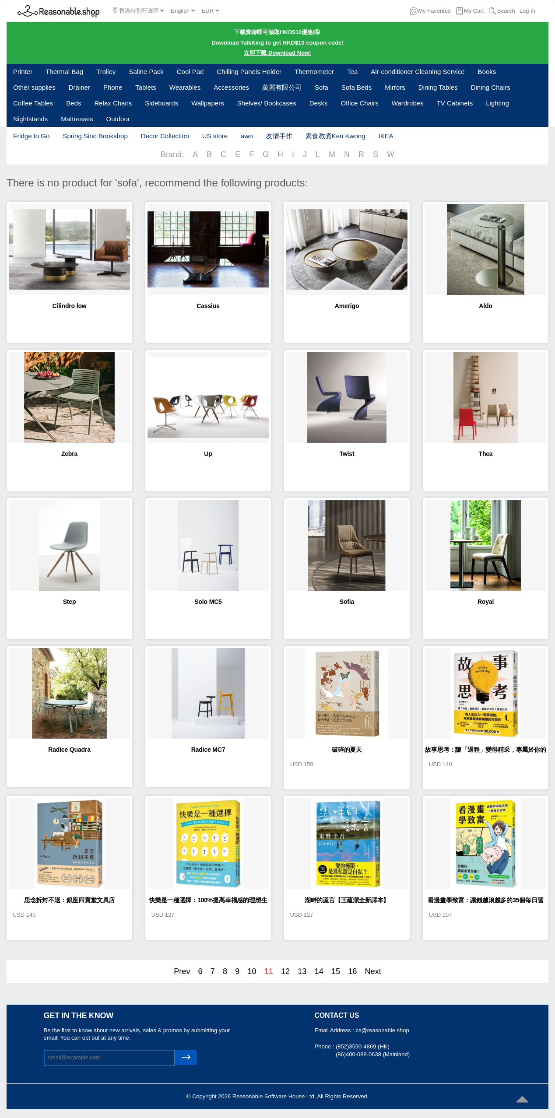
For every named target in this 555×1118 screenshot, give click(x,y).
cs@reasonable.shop (382, 1030)
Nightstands (30, 119)
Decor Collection (165, 136)
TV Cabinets (455, 103)
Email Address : (335, 1030)
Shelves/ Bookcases (266, 103)
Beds (73, 103)
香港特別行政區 (138, 10)
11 (268, 971)
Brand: (172, 154)
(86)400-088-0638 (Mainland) (373, 1054)
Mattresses (77, 119)
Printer (22, 71)
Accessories (231, 87)
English (182, 10)
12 (285, 971)
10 (251, 971)
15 (335, 971)
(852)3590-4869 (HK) (363, 1046)
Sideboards (161, 103)
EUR (210, 10)
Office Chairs (359, 103)
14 (319, 971)
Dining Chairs (490, 87)
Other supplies (34, 87)
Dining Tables (438, 87)
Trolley (106, 71)
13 (302, 971)
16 (352, 971)
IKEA (385, 136)
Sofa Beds (356, 87)
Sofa (321, 87)
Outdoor (118, 119)
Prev (182, 971)
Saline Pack (146, 71)
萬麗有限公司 (282, 87)
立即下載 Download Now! (277, 52)
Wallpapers (207, 103)
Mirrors (395, 87)
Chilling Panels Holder (249, 71)
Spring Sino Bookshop (95, 136)
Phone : (325, 1046)
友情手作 (279, 136)
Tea (352, 71)
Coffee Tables (33, 103)
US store (215, 136)
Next (373, 971)
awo (247, 136)
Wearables (184, 87)
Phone (112, 87)
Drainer (79, 87)
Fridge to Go (31, 136)
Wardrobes (408, 103)
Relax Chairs (113, 103)
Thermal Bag (64, 71)
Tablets (145, 87)
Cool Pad (190, 71)
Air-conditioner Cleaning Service (417, 71)
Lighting (497, 103)
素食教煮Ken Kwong (335, 136)
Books (487, 71)
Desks (318, 103)
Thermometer (314, 71)
